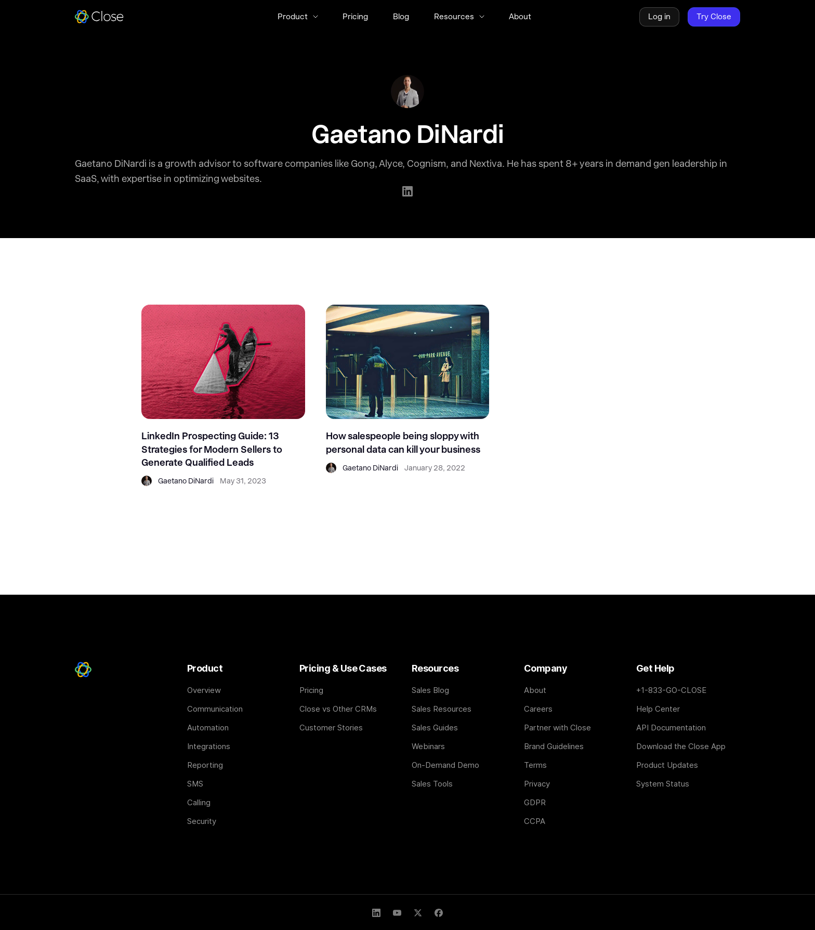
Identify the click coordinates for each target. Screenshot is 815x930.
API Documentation (671, 727)
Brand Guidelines (554, 746)
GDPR (535, 802)
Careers (538, 709)
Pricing (311, 690)
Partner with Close (557, 727)
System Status (662, 784)
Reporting (205, 765)
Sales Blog (430, 690)
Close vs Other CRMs (338, 709)
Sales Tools (432, 784)
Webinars (428, 746)
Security (201, 821)
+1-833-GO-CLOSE (671, 690)
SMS (195, 784)
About (535, 690)
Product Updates (667, 765)
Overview (204, 690)
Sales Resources (441, 709)
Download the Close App (681, 746)
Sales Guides (435, 727)
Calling (199, 802)
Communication (215, 709)
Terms (535, 765)
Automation (208, 727)
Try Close (713, 16)
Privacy (537, 784)
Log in (659, 16)
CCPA (534, 821)
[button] (297, 16)
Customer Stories (331, 727)
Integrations (208, 746)
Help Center (658, 709)
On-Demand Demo (445, 765)
